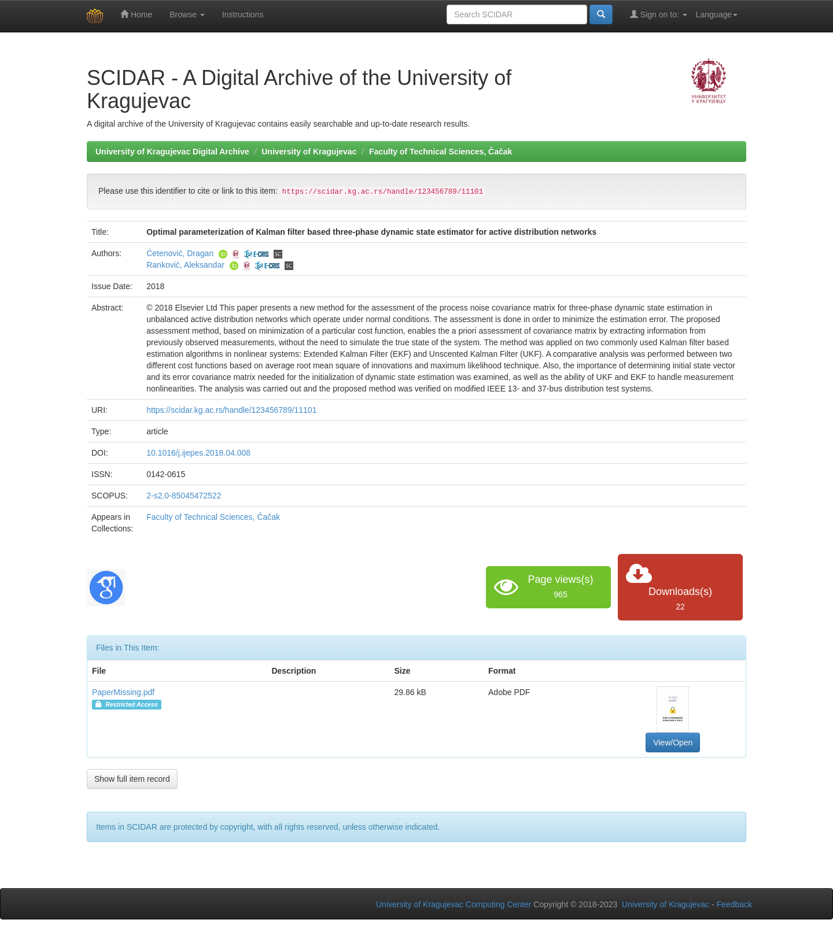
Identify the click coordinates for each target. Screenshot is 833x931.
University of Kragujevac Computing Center (453, 904)
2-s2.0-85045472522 (183, 495)
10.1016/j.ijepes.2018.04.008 (198, 452)
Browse (187, 14)
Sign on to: (658, 14)
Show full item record (132, 779)
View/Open (672, 742)
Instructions (243, 14)
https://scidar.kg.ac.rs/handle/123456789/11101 (231, 410)
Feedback (734, 904)
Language (717, 14)
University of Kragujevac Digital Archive (172, 151)
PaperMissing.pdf (123, 692)
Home (136, 14)
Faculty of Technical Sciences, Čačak (440, 151)
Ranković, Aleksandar (185, 264)
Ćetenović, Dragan (179, 253)
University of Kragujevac (308, 151)
